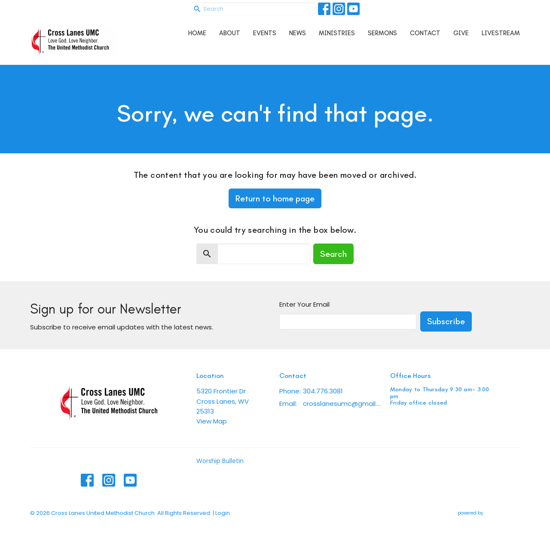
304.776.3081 (323, 391)
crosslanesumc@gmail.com (342, 403)
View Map (211, 421)
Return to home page (275, 198)
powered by (489, 513)
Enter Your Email (304, 304)
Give (461, 33)
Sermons (382, 33)
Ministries (337, 33)
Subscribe (446, 321)
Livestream (501, 33)
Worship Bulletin (220, 461)
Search (333, 254)
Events (264, 33)
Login (222, 513)
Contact (425, 33)
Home (197, 33)
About (229, 33)
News (297, 33)
